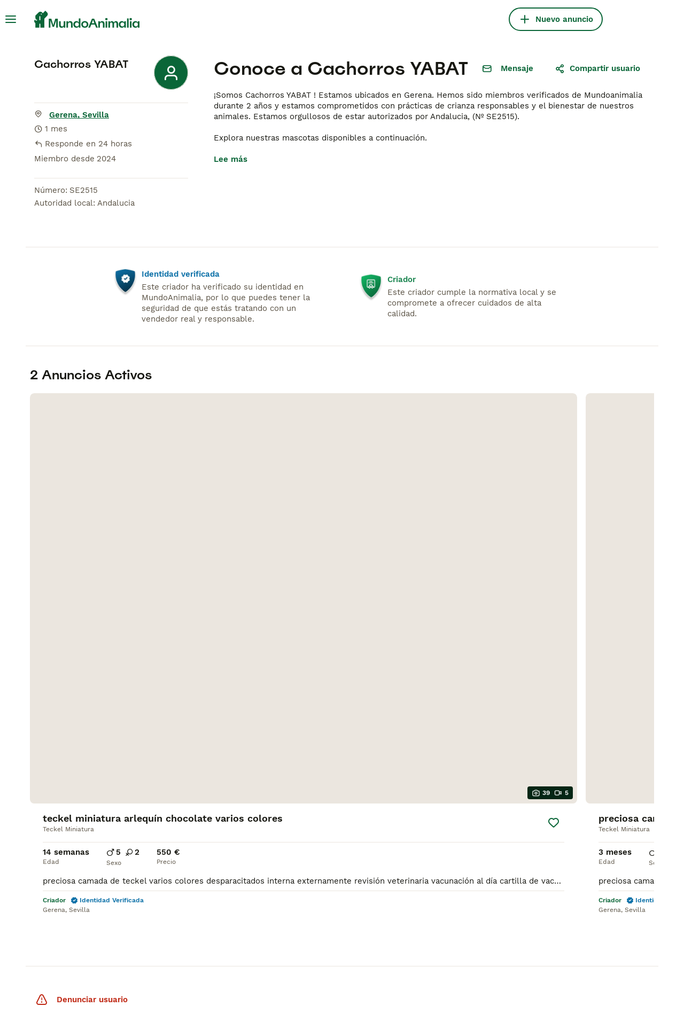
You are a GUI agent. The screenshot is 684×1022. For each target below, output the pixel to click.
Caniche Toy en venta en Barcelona (342, 849)
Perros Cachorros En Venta (74, 754)
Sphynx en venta (190, 798)
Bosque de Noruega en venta (214, 769)
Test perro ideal (588, 888)
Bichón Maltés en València (346, 798)
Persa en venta (187, 843)
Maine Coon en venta (199, 828)
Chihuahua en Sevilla (335, 813)
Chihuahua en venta (59, 769)
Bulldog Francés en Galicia (346, 828)
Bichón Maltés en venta (67, 784)
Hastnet (117, 953)
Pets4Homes (66, 953)
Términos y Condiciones (158, 996)
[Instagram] (591, 908)
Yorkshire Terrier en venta (71, 798)
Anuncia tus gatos (592, 873)
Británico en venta (193, 784)
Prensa (571, 813)
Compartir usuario (597, 68)
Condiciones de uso (596, 828)
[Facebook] (569, 908)
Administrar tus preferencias (66, 1005)
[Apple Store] (620, 953)
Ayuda (569, 798)
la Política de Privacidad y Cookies (254, 996)
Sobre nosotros (588, 769)
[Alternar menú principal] (10, 19)
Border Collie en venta (65, 828)
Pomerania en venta (59, 813)
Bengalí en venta (190, 813)
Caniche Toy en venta (62, 858)
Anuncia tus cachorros (601, 858)
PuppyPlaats (167, 953)
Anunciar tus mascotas (602, 843)
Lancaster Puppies (384, 953)
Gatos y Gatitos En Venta (207, 754)
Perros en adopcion (332, 869)
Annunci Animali (305, 953)
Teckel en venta (51, 843)
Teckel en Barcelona (334, 769)
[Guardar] (159, 524)
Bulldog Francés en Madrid (346, 784)
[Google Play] (530, 953)
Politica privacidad (593, 784)
